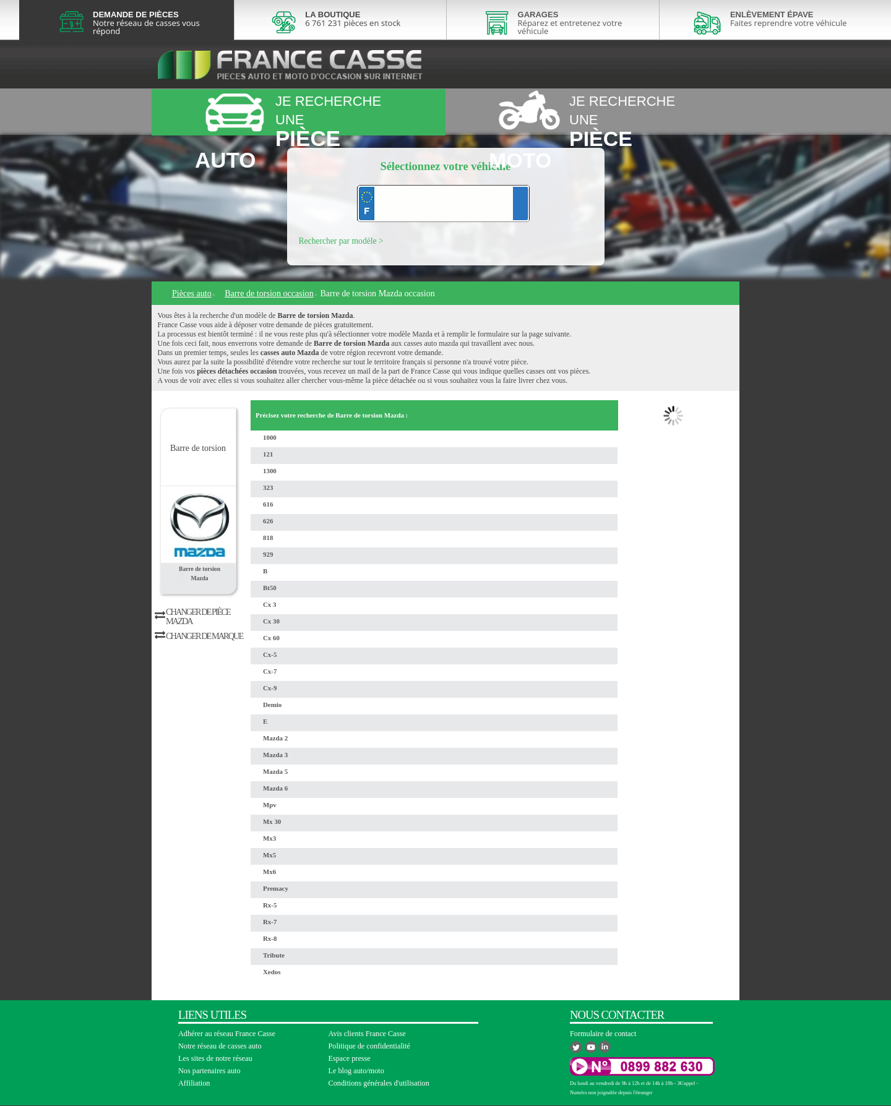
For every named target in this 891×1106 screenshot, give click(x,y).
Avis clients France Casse (367, 1033)
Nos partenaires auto (209, 1070)
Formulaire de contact (603, 1033)
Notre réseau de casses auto (220, 1046)
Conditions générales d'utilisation (379, 1083)
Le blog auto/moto (356, 1070)
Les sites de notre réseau (215, 1058)
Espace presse (350, 1058)
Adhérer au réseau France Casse (226, 1033)
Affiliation (194, 1083)
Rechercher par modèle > (341, 241)
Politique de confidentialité (370, 1046)
